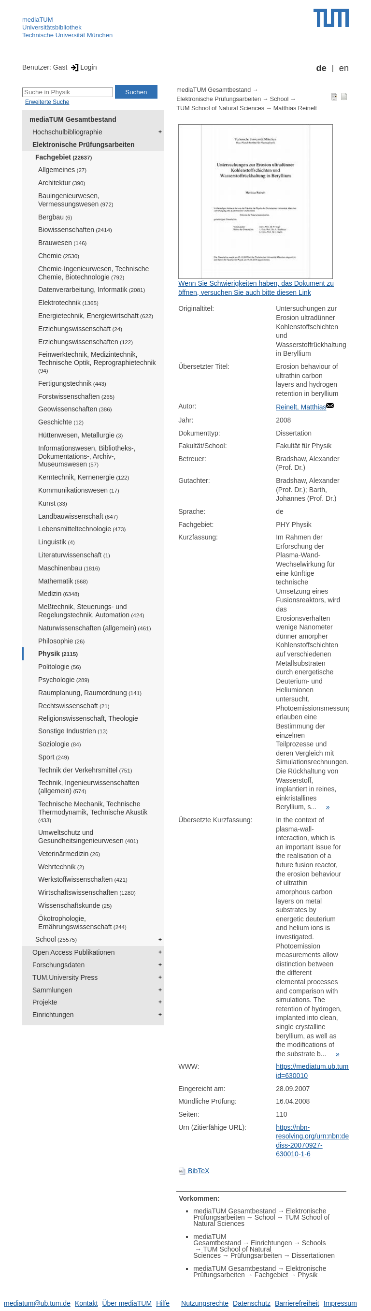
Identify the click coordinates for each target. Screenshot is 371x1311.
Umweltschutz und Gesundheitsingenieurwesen (88, 837)
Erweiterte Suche (47, 102)
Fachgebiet (63, 157)
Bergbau (55, 217)
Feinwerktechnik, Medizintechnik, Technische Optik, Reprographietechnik (97, 362)
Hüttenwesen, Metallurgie (80, 435)
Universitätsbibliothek (52, 27)
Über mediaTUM (127, 1303)
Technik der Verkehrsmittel (85, 770)
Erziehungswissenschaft (80, 329)
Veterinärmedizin (69, 854)
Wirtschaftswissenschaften (87, 892)
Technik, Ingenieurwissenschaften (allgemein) (88, 787)
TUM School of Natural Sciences (220, 108)
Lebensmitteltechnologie (82, 529)
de (321, 68)
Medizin (58, 593)
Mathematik (63, 581)
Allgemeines (62, 170)
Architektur (61, 183)
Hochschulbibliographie (67, 132)
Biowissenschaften (75, 229)
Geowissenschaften (75, 409)
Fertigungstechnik (72, 383)
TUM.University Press (65, 977)
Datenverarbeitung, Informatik (91, 289)
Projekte (44, 1002)
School (56, 939)
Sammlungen (52, 990)
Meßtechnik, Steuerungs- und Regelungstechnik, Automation (91, 611)
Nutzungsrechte (204, 1303)
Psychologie (63, 680)
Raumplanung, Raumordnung (90, 693)
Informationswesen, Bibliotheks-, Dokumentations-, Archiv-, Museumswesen (87, 456)
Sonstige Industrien (73, 731)
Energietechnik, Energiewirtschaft (95, 316)
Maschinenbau (69, 568)
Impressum (340, 1303)
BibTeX (193, 1171)
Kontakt (86, 1303)
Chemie (58, 256)
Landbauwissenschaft (78, 516)
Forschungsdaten (58, 965)
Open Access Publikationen (73, 952)
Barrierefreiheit (297, 1303)
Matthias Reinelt (295, 108)
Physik (58, 653)
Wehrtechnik (61, 867)
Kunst (52, 503)
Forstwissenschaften (76, 396)
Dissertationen (313, 1255)
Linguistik (56, 542)
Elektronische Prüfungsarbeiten (83, 144)
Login (83, 67)
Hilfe (163, 1303)
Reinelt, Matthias (301, 407)
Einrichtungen (53, 1015)
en (344, 68)
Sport (53, 757)
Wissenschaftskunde (75, 905)
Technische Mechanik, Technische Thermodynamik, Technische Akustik (92, 811)
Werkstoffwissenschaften (83, 879)
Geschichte (61, 422)
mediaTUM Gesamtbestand (72, 119)
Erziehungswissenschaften (85, 342)
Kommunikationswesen (78, 490)
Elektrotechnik (68, 302)
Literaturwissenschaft (74, 555)
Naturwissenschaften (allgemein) (94, 628)
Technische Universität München (67, 35)
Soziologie (59, 744)
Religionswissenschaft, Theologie (88, 718)
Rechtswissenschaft (74, 706)
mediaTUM (37, 19)
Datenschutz (252, 1303)
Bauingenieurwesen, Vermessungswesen (76, 200)
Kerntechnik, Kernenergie (83, 477)
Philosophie (61, 641)
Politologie (59, 666)
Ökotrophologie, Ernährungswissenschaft (82, 923)
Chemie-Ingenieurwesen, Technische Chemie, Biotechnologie (93, 273)
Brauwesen (62, 243)
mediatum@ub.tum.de (37, 1303)
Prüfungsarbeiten (256, 1255)
